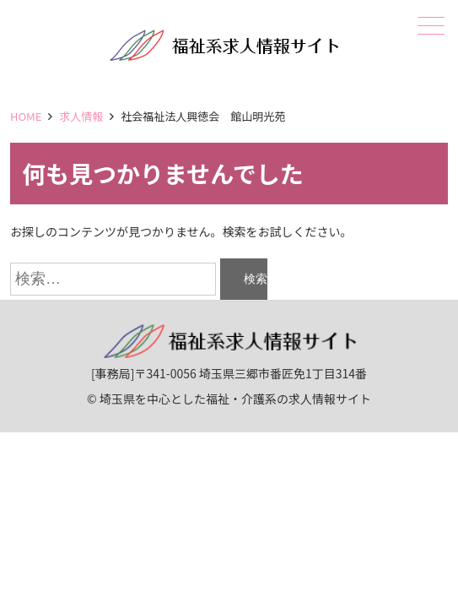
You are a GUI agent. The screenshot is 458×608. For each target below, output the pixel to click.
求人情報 (81, 116)
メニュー (429, 26)
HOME (25, 116)
